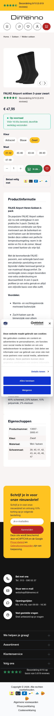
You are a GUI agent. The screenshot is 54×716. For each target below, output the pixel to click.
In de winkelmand (35, 169)
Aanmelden (27, 530)
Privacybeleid (17, 542)
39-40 (42, 153)
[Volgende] (45, 83)
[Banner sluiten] (50, 323)
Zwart (35, 140)
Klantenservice (13, 654)
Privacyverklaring (26, 706)
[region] (27, 67)
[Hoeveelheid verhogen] (20, 168)
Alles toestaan (27, 380)
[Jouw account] (37, 26)
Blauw (23, 140)
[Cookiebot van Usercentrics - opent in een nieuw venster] (32, 323)
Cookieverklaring (27, 710)
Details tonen (38, 371)
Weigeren (27, 390)
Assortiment (11, 644)
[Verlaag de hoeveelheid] (7, 168)
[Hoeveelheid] (13, 168)
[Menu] (7, 26)
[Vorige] (40, 83)
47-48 (8, 160)
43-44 (31, 153)
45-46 (20, 153)
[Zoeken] (19, 26)
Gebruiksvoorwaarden (21, 546)
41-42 (8, 153)
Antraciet (10, 140)
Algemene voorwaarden (26, 702)
